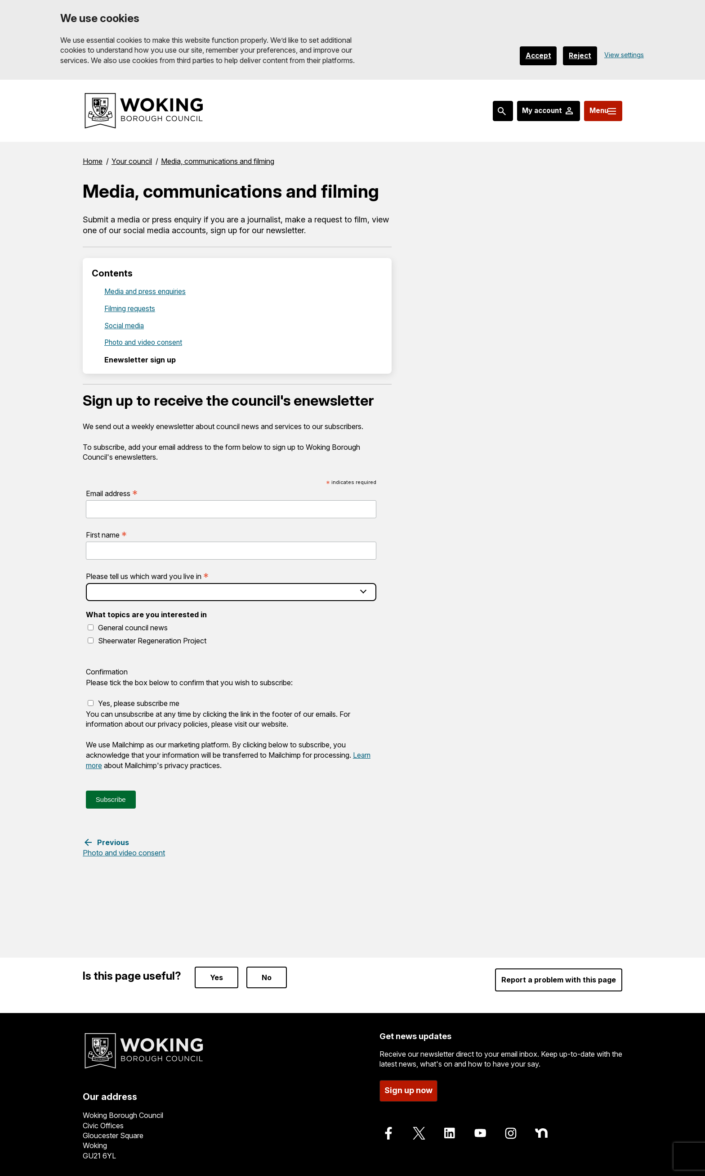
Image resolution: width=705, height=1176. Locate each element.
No (267, 975)
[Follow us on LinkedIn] (450, 1131)
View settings (624, 55)
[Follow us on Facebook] (388, 1131)
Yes (216, 975)
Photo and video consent (145, 342)
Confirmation (107, 671)
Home (93, 160)
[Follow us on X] (419, 1131)
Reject (578, 54)
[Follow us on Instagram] (511, 1131)
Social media (125, 325)
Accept (532, 54)
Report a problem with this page (558, 977)
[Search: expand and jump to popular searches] (485, 111)
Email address (112, 493)
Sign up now (408, 1088)
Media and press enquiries (146, 290)
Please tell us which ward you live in (147, 576)
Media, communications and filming (217, 160)
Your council (132, 160)
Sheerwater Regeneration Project (152, 640)
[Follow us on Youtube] (480, 1131)
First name (106, 534)
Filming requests (130, 307)
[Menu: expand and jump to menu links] (598, 111)
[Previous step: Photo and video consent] (124, 846)
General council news (133, 627)
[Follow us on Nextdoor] (541, 1131)
